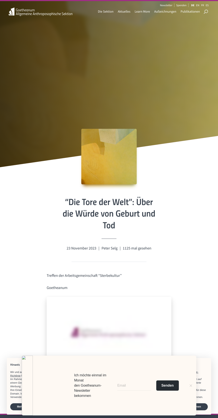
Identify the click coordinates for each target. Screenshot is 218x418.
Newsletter (166, 5)
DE (192, 5)
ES (207, 5)
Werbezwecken (160, 382)
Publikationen (190, 12)
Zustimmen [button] (194, 406)
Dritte (88, 379)
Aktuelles (124, 12)
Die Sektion (105, 12)
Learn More (142, 12)
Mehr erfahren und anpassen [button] (34, 406)
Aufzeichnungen (165, 12)
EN (197, 5)
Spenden (181, 5)
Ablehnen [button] (166, 406)
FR (202, 5)
